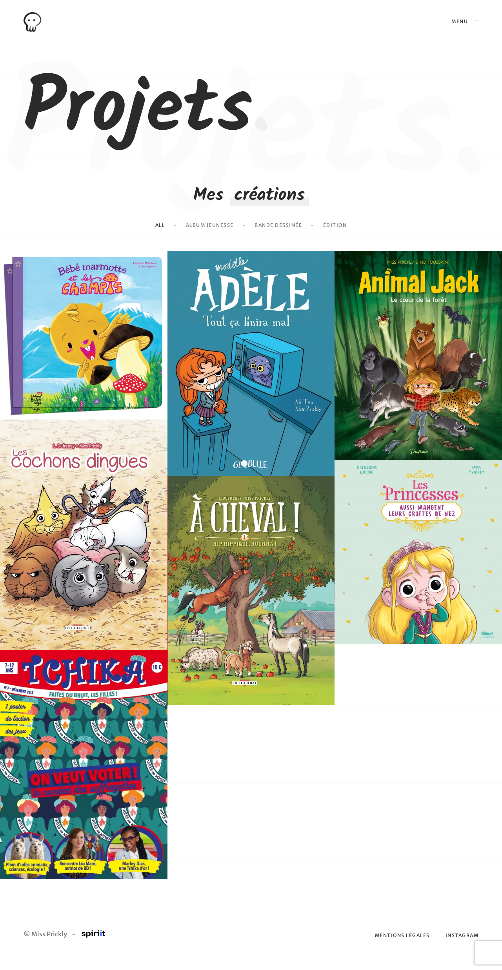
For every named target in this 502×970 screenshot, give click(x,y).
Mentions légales (398, 946)
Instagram (461, 946)
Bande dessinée (280, 236)
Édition (338, 236)
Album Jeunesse (208, 236)
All (156, 236)
